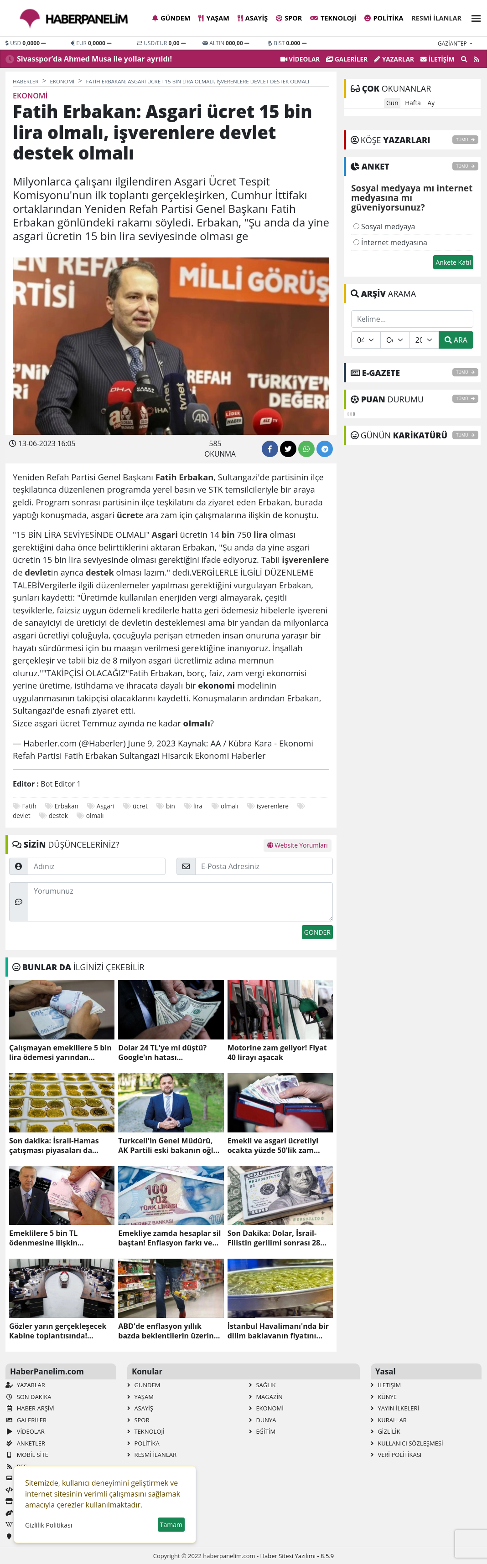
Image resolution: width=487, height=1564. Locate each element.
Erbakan (66, 806)
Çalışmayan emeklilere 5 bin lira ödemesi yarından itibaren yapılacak (60, 1052)
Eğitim (262, 1431)
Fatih (29, 806)
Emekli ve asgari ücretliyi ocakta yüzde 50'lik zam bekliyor (273, 1145)
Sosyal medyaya (384, 226)
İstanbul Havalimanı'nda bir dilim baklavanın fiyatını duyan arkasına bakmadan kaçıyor (278, 1331)
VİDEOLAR (300, 59)
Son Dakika (28, 1397)
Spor (289, 18)
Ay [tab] (431, 102)
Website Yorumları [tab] (297, 845)
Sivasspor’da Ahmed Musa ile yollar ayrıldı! (94, 59)
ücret (140, 806)
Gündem (171, 18)
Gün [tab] (392, 102)
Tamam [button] (171, 1524)
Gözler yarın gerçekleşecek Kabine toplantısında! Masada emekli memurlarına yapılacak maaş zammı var (61, 1331)
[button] (473, 17)
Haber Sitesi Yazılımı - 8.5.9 (297, 1556)
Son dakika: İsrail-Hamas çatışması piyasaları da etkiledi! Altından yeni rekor (60, 1145)
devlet (22, 815)
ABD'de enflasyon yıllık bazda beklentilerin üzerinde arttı (170, 1331)
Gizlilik (385, 1431)
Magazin (266, 1397)
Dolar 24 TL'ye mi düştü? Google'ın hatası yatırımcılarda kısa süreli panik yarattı (163, 1052)
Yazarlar (394, 59)
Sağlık (262, 1385)
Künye (384, 1397)
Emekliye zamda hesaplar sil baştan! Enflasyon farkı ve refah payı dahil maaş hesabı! (169, 1238)
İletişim (437, 59)
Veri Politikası (396, 1455)
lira (197, 806)
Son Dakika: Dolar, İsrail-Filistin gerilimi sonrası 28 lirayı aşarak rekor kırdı (274, 1238)
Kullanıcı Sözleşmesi (407, 1443)
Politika (383, 18)
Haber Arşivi (30, 1408)
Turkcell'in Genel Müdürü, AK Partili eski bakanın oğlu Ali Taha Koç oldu (168, 1145)
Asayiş (253, 18)
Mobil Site (26, 1455)
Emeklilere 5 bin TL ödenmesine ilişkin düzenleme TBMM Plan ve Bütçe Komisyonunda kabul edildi (59, 1238)
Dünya (262, 1420)
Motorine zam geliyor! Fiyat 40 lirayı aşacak (277, 1052)
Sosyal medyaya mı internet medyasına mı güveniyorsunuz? (411, 198)
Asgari (105, 806)
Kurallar (389, 1420)
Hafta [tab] (413, 102)
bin (170, 806)
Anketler (25, 1443)
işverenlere (273, 806)
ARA (456, 340)
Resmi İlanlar (436, 18)
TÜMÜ (465, 140)
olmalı (229, 806)
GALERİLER (347, 59)
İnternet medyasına (390, 242)
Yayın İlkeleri (395, 1408)
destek (58, 815)
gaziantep (453, 43)
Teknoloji (333, 18)
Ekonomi (266, 1408)
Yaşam (213, 18)
